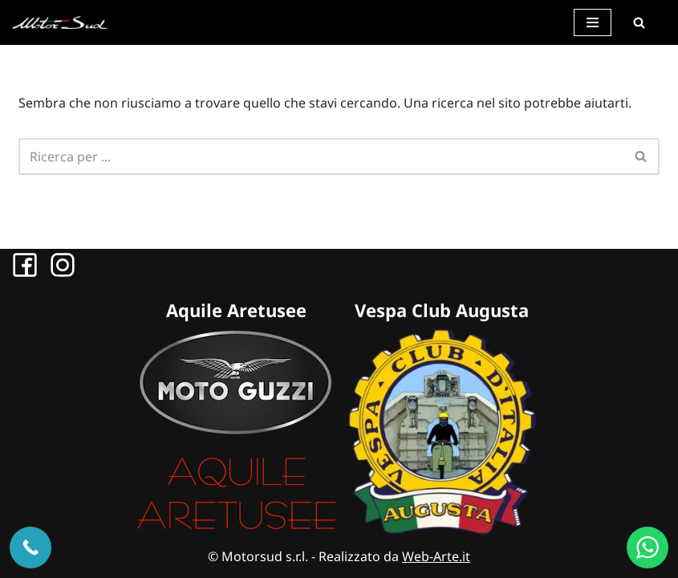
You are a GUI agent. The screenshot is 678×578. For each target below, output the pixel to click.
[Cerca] (638, 22)
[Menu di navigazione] (592, 22)
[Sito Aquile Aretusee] (236, 530)
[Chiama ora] (30, 547)
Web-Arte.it (436, 556)
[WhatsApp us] (647, 547)
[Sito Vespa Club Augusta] (442, 530)
